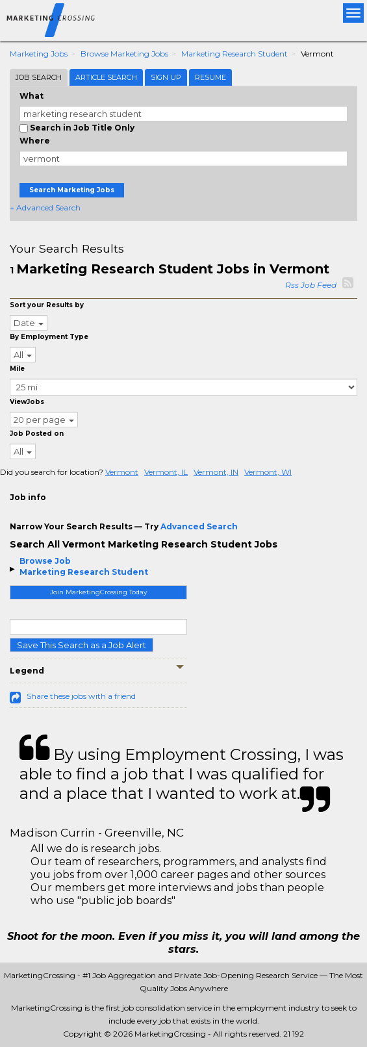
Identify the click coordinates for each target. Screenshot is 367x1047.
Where (34, 140)
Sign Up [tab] (166, 77)
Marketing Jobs (39, 53)
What (31, 96)
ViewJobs (27, 401)
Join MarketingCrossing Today (98, 592)
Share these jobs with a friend (81, 696)
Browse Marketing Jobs (124, 53)
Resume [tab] (210, 77)
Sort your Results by (47, 305)
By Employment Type (49, 337)
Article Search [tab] (106, 77)
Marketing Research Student (234, 53)
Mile (17, 368)
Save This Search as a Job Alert (81, 645)
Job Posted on (37, 433)
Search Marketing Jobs (71, 190)
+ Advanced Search (45, 207)
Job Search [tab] (39, 77)
